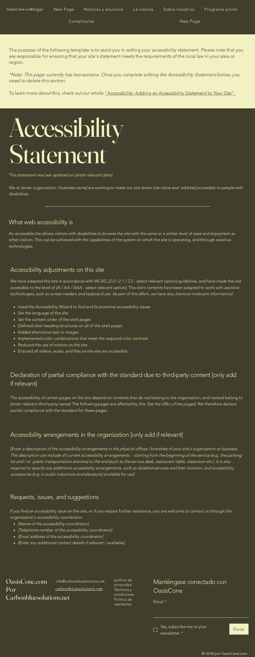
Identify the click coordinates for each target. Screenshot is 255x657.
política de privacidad (123, 582)
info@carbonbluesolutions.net (80, 581)
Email (160, 602)
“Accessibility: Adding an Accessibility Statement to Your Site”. (170, 93)
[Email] (199, 612)
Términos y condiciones (124, 592)
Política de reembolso (123, 602)
